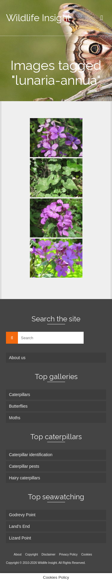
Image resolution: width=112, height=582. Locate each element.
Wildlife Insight (38, 17)
